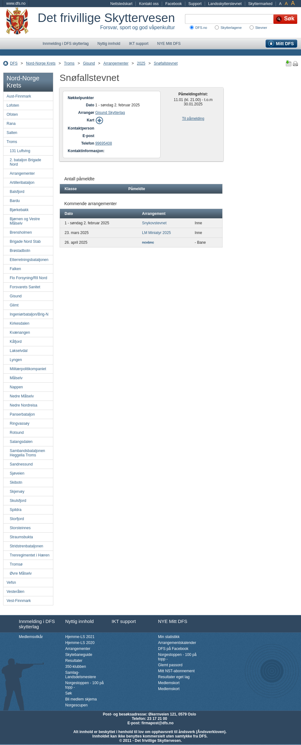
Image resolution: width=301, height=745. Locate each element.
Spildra (15, 510)
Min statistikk (169, 637)
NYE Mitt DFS (169, 43)
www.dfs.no (15, 3)
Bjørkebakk (19, 210)
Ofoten (12, 114)
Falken (15, 269)
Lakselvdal (19, 351)
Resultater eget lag (174, 677)
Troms (69, 63)
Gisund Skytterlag (110, 112)
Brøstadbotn (20, 250)
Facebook (173, 4)
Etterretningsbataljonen (29, 260)
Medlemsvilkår (31, 637)
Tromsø (16, 564)
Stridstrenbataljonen (26, 546)
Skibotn (16, 482)
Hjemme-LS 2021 (79, 637)
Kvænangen (20, 332)
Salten (12, 132)
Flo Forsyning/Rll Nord (28, 278)
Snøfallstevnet (165, 63)
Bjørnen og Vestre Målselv (25, 221)
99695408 (103, 143)
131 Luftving (20, 151)
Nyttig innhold (109, 43)
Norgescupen (76, 705)
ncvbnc (148, 242)
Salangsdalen (21, 441)
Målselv (16, 378)
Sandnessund (21, 464)
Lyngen (16, 360)
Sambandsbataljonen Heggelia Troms (27, 453)
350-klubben (75, 666)
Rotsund (17, 432)
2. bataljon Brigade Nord (25, 162)
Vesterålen (15, 591)
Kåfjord (16, 341)
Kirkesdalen (19, 323)
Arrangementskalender (177, 643)
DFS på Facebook (173, 649)
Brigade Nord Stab (25, 241)
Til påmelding (193, 118)
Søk (68, 693)
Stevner (261, 27)
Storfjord (17, 519)
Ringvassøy (19, 423)
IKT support (138, 43)
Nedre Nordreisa (23, 405)
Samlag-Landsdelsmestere (80, 674)
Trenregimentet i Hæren (30, 555)
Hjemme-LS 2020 (79, 643)
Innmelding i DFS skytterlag (66, 43)
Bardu (15, 201)
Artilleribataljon (22, 182)
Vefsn (11, 582)
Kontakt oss (149, 4)
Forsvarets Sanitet (25, 287)
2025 (141, 63)
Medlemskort (169, 683)
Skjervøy (17, 491)
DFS (14, 63)
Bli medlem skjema (81, 699)
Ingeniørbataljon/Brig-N (29, 314)
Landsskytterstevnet (225, 4)
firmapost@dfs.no (157, 723)
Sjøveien (17, 473)
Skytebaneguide (78, 654)
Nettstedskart (121, 4)
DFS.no (201, 27)
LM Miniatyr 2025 (156, 233)
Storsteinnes (20, 528)
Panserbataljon (22, 414)
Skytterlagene (230, 27)
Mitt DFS (285, 43)
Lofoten (13, 105)
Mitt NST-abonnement (176, 671)
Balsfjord (17, 191)
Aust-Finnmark (19, 96)
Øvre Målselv (21, 573)
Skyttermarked (260, 4)
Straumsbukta (21, 537)
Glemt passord (170, 665)
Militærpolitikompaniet (28, 369)
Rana (11, 123)
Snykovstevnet (154, 223)
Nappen (16, 387)
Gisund (89, 63)
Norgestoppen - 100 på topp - (84, 685)
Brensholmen (21, 232)
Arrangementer (116, 63)
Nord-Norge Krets (40, 63)
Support (195, 4)
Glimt (14, 305)
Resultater (73, 660)
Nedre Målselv (22, 396)
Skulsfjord (18, 500)
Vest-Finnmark (19, 601)
